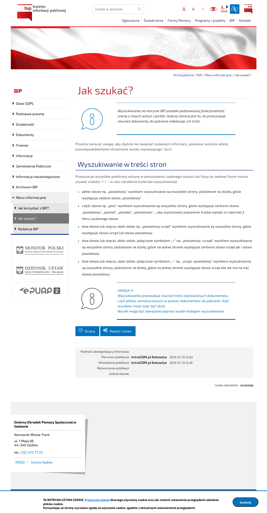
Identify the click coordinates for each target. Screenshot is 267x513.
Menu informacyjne (218, 75)
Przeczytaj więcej (97, 500)
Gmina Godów (42, 467)
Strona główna (183, 75)
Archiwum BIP (26, 187)
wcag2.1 (224, 9)
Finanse (22, 145)
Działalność (25, 124)
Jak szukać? (27, 218)
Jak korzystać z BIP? (33, 208)
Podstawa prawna (30, 114)
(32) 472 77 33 (31, 457)
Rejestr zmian (120, 336)
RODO (20, 467)
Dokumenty (25, 135)
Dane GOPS (24, 103)
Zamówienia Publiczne (33, 166)
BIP (248, 9)
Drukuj (90, 336)
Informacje (24, 156)
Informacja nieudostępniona (38, 177)
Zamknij (245, 502)
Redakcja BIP (28, 229)
